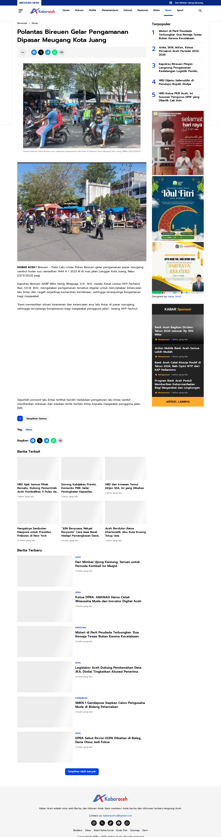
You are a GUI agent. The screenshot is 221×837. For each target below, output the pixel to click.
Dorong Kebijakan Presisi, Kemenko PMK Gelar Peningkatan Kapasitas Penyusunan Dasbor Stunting (81, 488)
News (168, 10)
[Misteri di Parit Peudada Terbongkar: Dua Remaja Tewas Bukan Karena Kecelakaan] (45, 641)
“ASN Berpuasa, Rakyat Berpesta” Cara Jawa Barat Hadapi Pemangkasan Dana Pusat (79, 532)
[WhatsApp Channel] (127, 823)
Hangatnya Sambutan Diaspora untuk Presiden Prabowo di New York (34, 532)
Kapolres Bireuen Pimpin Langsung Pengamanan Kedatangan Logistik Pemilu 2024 (178, 67)
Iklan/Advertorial (103, 830)
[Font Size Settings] (23, 52)
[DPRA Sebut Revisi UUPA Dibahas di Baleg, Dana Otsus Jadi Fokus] (45, 747)
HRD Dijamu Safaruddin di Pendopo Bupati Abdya (176, 82)
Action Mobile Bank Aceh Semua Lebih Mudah (177, 350)
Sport (180, 10)
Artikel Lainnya (178, 402)
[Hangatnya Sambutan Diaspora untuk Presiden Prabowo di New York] (38, 512)
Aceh (78, 557)
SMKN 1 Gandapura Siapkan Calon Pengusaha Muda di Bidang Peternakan (110, 705)
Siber (88, 830)
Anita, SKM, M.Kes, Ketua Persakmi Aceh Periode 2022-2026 (179, 51)
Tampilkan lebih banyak (82, 771)
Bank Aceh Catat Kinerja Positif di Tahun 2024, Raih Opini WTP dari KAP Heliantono (178, 366)
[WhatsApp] (54, 52)
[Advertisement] (81, 356)
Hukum (79, 10)
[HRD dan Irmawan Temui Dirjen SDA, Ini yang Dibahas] (125, 468)
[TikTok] (110, 823)
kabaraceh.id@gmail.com (117, 815)
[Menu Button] (20, 10)
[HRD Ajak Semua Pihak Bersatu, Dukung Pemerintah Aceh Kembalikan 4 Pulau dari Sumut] (38, 468)
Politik (92, 10)
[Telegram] (48, 52)
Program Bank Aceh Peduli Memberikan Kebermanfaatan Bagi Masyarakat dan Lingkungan (177, 384)
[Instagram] (94, 823)
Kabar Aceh (174, 296)
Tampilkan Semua (36, 418)
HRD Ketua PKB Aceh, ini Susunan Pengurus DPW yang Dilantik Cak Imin (179, 97)
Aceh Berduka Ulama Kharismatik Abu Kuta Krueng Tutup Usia (125, 532)
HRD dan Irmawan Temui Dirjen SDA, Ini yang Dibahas (124, 486)
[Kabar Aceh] (110, 803)
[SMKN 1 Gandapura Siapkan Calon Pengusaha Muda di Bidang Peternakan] (45, 712)
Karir (145, 830)
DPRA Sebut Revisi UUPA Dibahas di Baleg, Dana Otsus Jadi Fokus (108, 740)
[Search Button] (200, 10)
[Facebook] (34, 52)
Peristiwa (80, 627)
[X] (41, 52)
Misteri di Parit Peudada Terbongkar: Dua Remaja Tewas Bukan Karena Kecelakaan (107, 635)
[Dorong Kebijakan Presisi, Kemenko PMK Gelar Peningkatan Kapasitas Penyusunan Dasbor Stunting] (82, 468)
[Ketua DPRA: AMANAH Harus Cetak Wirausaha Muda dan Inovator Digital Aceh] (45, 606)
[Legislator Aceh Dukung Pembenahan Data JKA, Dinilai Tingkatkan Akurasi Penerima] (45, 676)
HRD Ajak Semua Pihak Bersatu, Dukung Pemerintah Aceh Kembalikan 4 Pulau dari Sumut (37, 488)
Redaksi (77, 830)
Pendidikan (81, 698)
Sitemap (135, 830)
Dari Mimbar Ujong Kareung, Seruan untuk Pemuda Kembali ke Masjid (107, 564)
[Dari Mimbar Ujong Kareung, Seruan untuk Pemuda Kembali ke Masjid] (45, 571)
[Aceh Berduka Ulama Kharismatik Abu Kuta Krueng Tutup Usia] (125, 512)
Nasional (143, 10)
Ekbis (156, 10)
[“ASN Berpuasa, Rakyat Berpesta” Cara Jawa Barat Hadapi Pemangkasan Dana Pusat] (82, 512)
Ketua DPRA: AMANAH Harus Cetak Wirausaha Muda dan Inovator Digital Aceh (108, 599)
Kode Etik (121, 830)
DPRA (78, 592)
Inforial (128, 10)
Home (66, 10)
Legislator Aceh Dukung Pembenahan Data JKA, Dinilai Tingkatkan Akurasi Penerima (108, 670)
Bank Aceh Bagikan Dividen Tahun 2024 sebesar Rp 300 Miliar (174, 331)
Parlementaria (110, 10)
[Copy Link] (61, 52)
